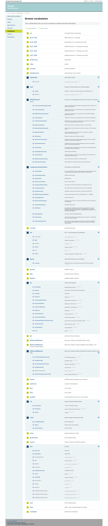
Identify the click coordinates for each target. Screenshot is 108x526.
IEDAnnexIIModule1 (36, 340)
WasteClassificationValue (41, 158)
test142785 (37, 477)
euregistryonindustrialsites (38, 167)
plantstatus (37, 408)
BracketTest (38, 453)
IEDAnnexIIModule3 (36, 345)
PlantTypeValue (39, 214)
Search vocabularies (32, 28)
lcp (31, 401)
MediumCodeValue (39, 125)
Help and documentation (14, 16)
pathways (37, 310)
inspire (32, 379)
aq (31, 33)
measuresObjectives (40, 307)
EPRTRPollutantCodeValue (42, 113)
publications (34, 437)
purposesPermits (39, 313)
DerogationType (39, 360)
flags (36, 240)
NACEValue (38, 208)
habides (32, 278)
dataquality (33, 77)
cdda (31, 64)
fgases (32, 259)
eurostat (32, 228)
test (31, 446)
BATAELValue (38, 178)
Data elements (11, 25)
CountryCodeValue (39, 109)
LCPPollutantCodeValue (41, 121)
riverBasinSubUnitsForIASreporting (44, 320)
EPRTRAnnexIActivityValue (42, 194)
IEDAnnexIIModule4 (36, 351)
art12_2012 (33, 37)
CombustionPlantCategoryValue (43, 105)
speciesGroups (38, 428)
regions (37, 425)
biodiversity (34, 60)
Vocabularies (11, 31)
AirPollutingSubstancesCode (42, 357)
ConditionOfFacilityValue (41, 184)
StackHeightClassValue (41, 151)
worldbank (33, 511)
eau (36, 460)
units (36, 330)
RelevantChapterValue (40, 221)
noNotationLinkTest (40, 470)
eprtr (31, 87)
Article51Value (38, 171)
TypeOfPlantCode (39, 367)
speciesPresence (39, 323)
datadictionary (34, 73)
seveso (32, 442)
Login (87, 1)
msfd (31, 417)
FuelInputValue (38, 117)
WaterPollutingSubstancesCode (43, 374)
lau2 (31, 392)
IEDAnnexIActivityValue (41, 200)
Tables (9, 22)
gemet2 (32, 269)
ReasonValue (38, 147)
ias (31, 282)
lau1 (31, 388)
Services (9, 34)
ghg (31, 274)
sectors (37, 412)
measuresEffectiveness (41, 300)
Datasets (9, 19)
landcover (33, 384)
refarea (36, 247)
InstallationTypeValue (40, 204)
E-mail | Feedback (12, 521)
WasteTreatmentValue (40, 162)
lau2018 (32, 397)
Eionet (14, 13)
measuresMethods (39, 303)
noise (32, 433)
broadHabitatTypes (39, 421)
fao (31, 232)
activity (36, 91)
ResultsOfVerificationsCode (42, 364)
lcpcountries (38, 405)
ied (31, 336)
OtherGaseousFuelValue (41, 139)
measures (37, 296)
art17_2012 (33, 51)
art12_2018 (33, 42)
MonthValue (38, 136)
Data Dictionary (20, 13)
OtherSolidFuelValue (40, 143)
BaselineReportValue (40, 175)
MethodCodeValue (39, 132)
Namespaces (10, 37)
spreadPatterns (39, 327)
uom (31, 503)
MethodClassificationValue (41, 128)
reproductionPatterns (40, 317)
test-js (36, 473)
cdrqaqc (37, 290)
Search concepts (44, 28)
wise (31, 507)
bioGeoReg (37, 287)
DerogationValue (39, 191)
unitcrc (36, 253)
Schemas (9, 28)
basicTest (37, 450)
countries (37, 263)
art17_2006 (33, 46)
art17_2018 (33, 55)
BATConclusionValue (40, 181)
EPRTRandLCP (35, 99)
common (33, 68)
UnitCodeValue (38, 154)
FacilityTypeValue (39, 197)
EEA (14, 1)
